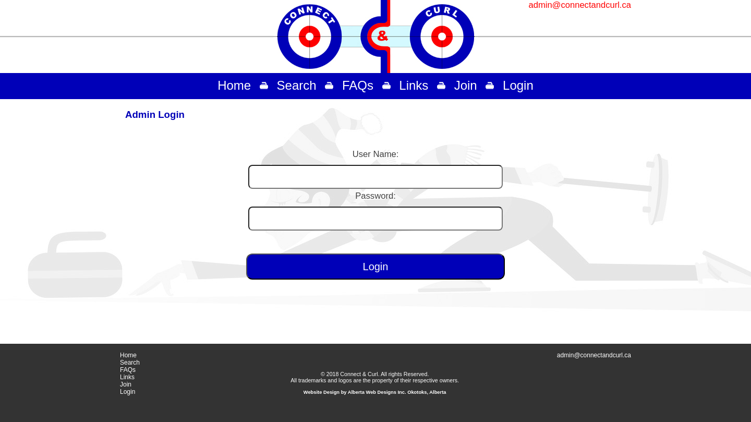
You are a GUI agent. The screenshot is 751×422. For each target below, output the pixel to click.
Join (465, 85)
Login (518, 85)
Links (413, 85)
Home (234, 85)
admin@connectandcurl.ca (579, 5)
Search (297, 85)
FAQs (357, 85)
